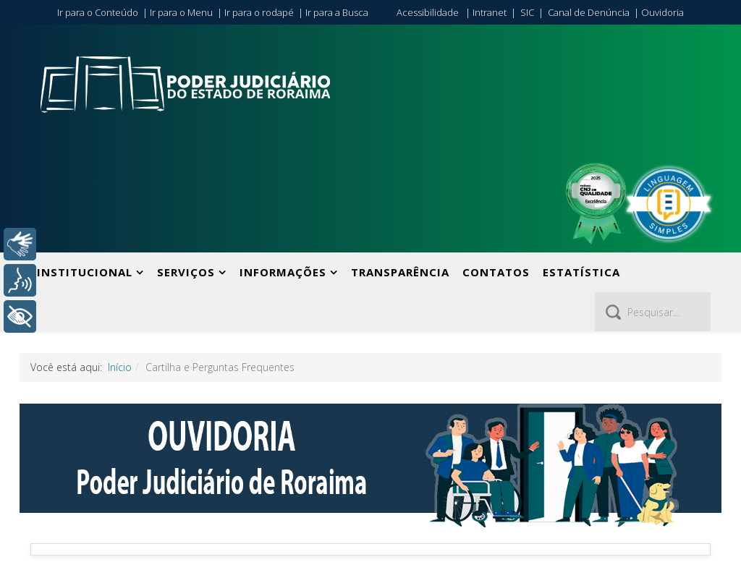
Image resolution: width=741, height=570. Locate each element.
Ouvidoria (662, 12)
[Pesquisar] (652, 311)
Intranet (490, 12)
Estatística (581, 272)
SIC (527, 12)
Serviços (186, 272)
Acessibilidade (428, 12)
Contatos (496, 272)
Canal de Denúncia (589, 12)
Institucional (84, 272)
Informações (283, 272)
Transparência (400, 272)
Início (120, 367)
